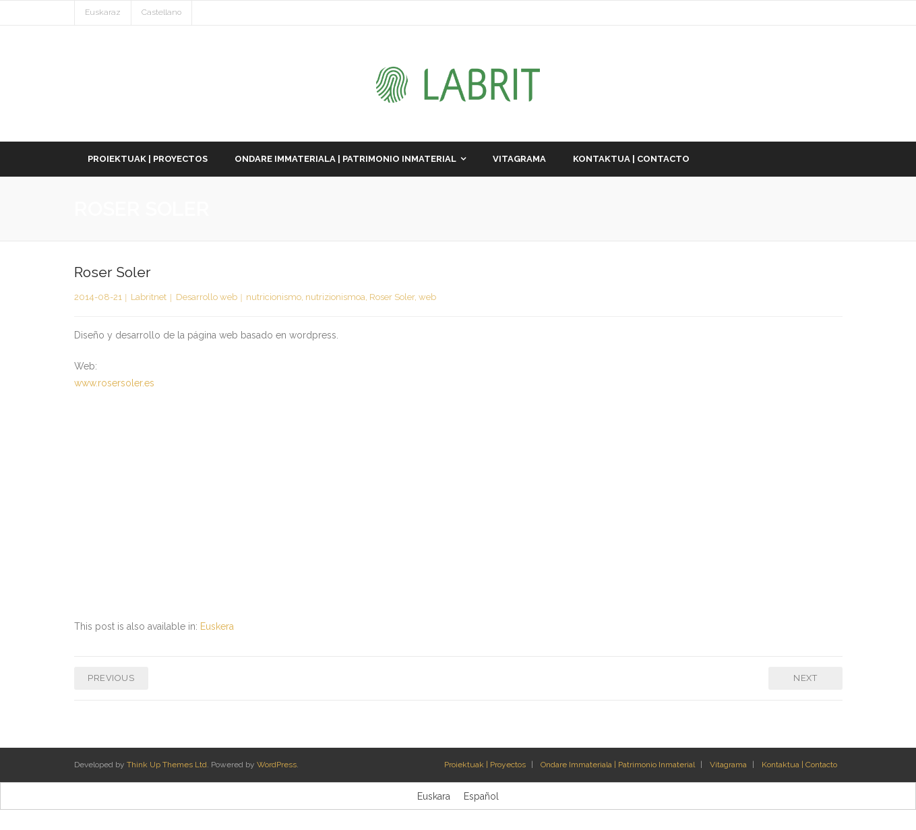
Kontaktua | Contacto (799, 764)
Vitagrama (728, 764)
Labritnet (148, 297)
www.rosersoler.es (114, 383)
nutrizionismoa (335, 297)
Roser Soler (392, 297)
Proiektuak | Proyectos (485, 764)
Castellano (161, 12)
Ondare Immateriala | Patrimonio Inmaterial (618, 764)
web (427, 297)
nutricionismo (273, 297)
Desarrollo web (206, 297)
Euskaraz (103, 12)
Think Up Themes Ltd (167, 764)
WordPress (277, 764)
